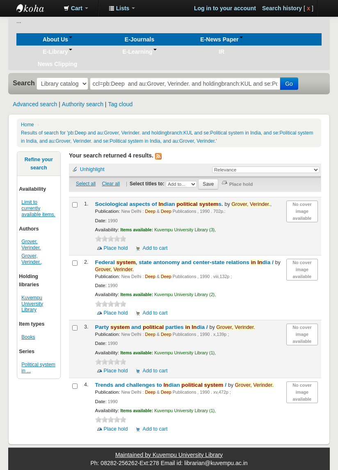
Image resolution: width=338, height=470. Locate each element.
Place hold (116, 248)
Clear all (111, 184)
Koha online (36, 8)
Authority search (82, 104)
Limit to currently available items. (38, 208)
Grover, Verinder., (31, 259)
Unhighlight (92, 169)
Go (289, 83)
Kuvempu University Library (32, 304)
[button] (75, 8)
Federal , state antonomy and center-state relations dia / (185, 262)
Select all (86, 184)
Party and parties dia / (152, 327)
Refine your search (39, 164)
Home (27, 125)
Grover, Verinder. (31, 245)
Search (24, 83)
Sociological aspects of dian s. (160, 204)
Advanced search (35, 104)
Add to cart (154, 248)
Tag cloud (120, 104)
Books (28, 337)
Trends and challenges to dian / (161, 385)
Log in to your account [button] (225, 8)
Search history (282, 8)
